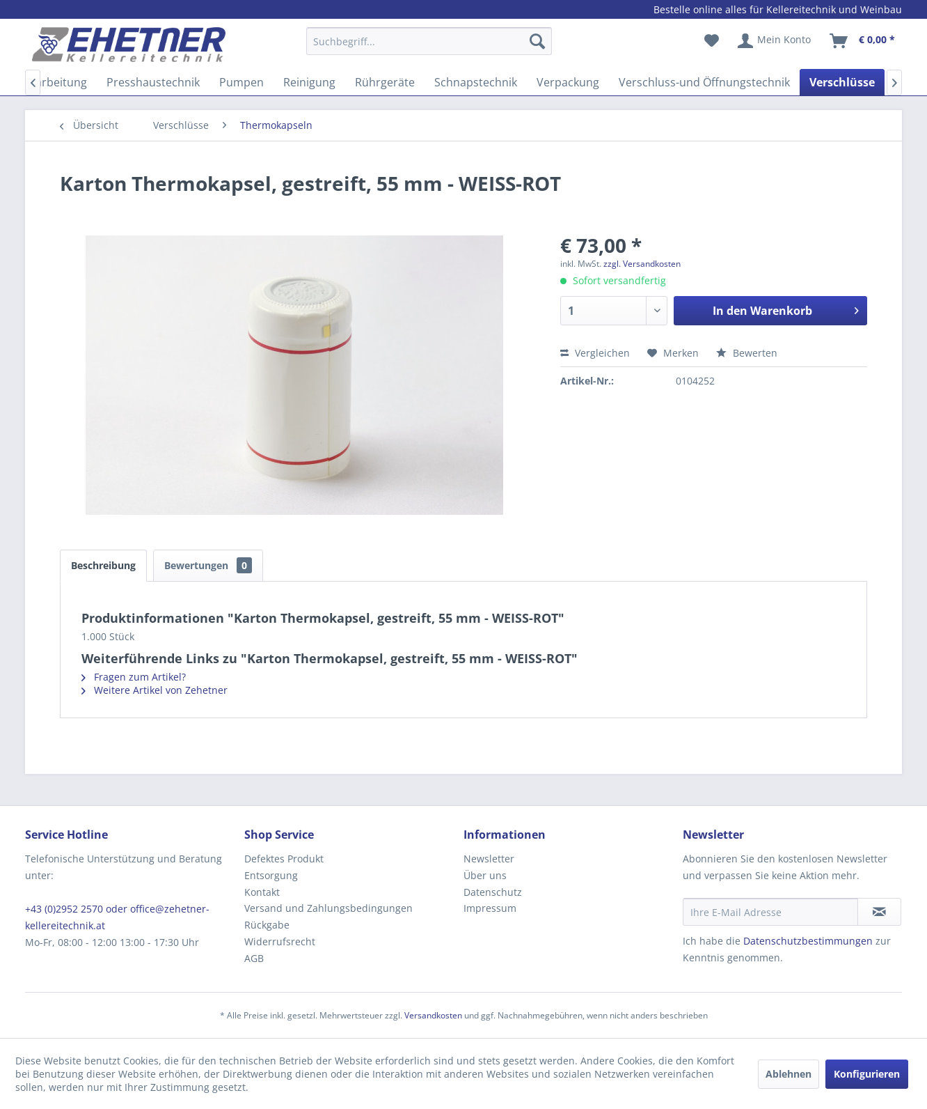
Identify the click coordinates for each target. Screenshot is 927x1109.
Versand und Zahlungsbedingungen (328, 908)
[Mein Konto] (775, 41)
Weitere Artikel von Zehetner (154, 690)
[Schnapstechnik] (476, 82)
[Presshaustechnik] (153, 82)
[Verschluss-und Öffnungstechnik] (704, 82)
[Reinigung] (309, 82)
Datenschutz (493, 892)
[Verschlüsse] (842, 82)
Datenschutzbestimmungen (808, 940)
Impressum (490, 908)
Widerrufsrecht (279, 941)
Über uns (485, 875)
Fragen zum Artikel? (133, 676)
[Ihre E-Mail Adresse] (770, 912)
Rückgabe (267, 924)
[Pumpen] (241, 82)
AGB (254, 958)
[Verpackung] (568, 82)
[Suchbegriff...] (429, 41)
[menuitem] (429, 47)
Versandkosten (433, 1015)
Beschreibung (103, 565)
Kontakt (262, 892)
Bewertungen (208, 565)
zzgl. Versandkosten (642, 264)
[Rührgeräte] (385, 82)
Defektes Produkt (284, 858)
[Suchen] (537, 41)
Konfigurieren (867, 1073)
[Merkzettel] (711, 41)
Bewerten (746, 352)
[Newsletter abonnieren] (879, 912)
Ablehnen (788, 1073)
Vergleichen (595, 352)
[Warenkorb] (863, 41)
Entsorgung (271, 875)
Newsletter (489, 858)
